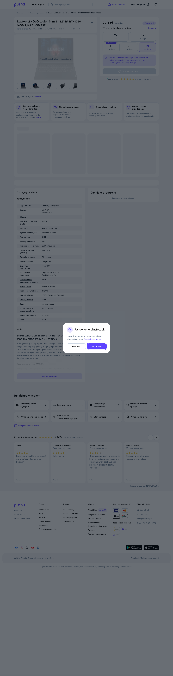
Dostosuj (76, 346)
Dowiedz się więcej (92, 339)
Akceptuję (97, 346)
